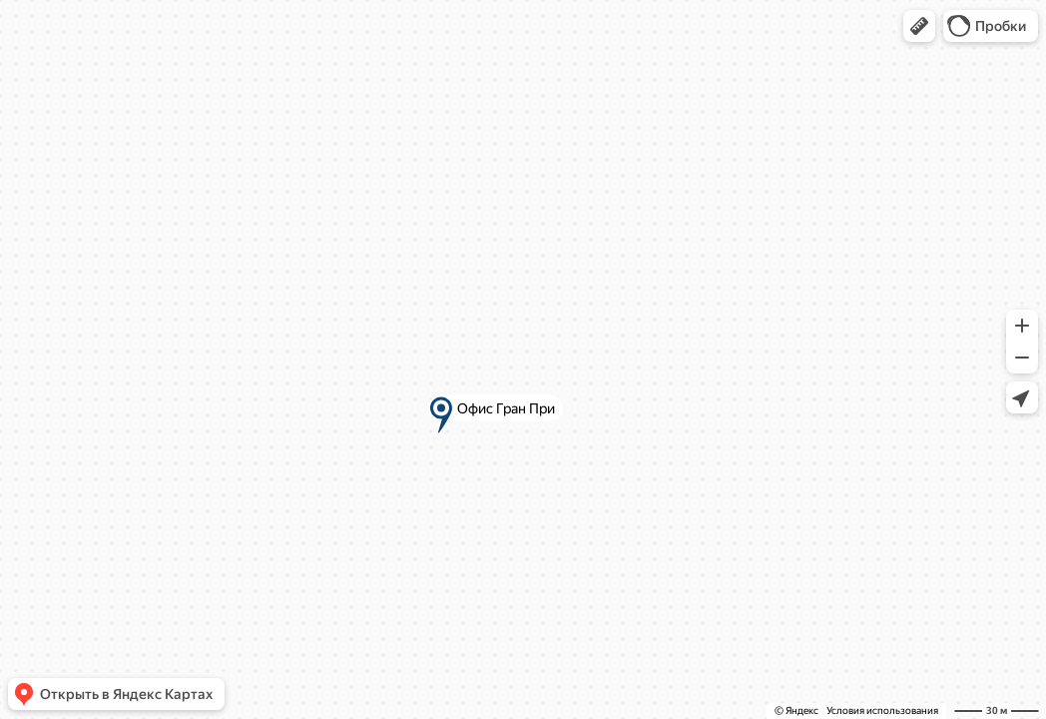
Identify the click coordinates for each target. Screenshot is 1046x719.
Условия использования (882, 710)
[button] (919, 26)
